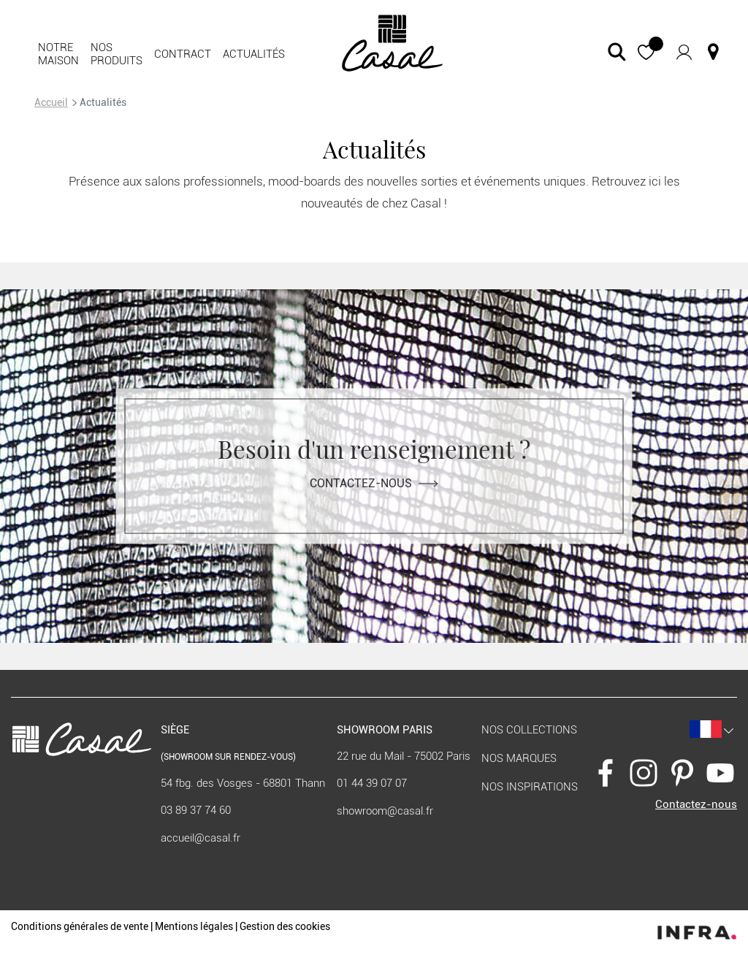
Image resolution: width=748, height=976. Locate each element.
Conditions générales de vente (79, 926)
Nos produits (116, 54)
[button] (646, 52)
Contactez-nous (374, 482)
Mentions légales (194, 926)
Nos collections (529, 729)
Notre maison (58, 54)
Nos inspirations (529, 786)
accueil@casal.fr (200, 838)
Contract (182, 54)
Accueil (51, 102)
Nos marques (519, 758)
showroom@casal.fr (385, 810)
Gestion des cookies (285, 926)
